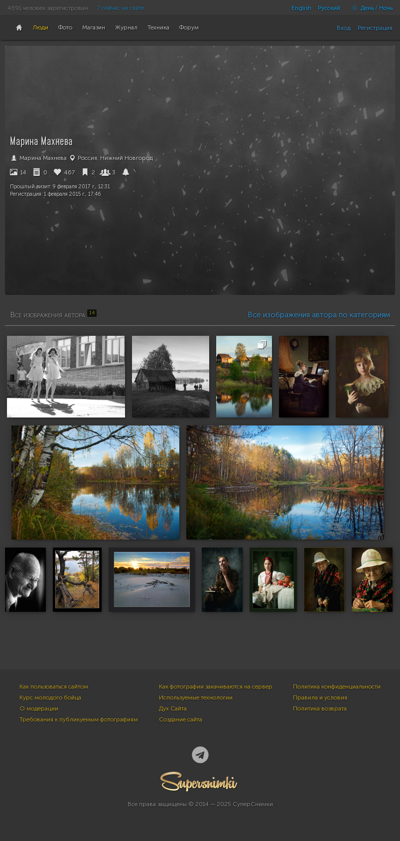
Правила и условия (320, 697)
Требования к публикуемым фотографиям (78, 719)
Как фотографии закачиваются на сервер (215, 686)
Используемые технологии (196, 697)
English (301, 7)
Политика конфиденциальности (337, 686)
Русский (329, 7)
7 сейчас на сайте (120, 7)
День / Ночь (370, 7)
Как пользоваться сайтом (53, 686)
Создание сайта (180, 719)
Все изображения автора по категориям (319, 314)
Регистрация (375, 27)
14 (18, 172)
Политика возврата (320, 708)
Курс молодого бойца (50, 697)
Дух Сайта (173, 708)
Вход (344, 27)
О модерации (38, 708)
